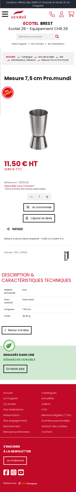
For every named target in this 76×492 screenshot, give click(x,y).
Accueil (7, 393)
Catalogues (49, 393)
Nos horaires (37, 43)
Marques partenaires (16, 432)
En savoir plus (15, 369)
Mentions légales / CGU (56, 415)
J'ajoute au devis (39, 218)
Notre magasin (19, 43)
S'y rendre (9, 404)
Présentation (11, 415)
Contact (47, 432)
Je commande (38, 207)
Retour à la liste (17, 330)
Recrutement (11, 426)
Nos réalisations (56, 43)
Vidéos (46, 404)
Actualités (48, 398)
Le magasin (10, 398)
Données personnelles (56, 420)
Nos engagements (15, 420)
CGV (44, 409)
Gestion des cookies (54, 426)
